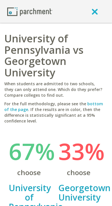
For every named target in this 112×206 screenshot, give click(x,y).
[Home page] (30, 11)
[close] (95, 11)
